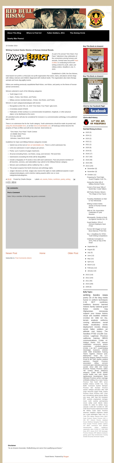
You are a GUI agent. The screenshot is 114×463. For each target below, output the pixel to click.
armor (106, 382)
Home (42, 253)
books (96, 295)
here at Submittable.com (42, 126)
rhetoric (86, 307)
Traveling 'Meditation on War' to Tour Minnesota (97, 200)
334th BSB (87, 352)
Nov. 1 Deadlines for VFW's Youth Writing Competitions (97, 235)
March (89, 265)
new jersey (91, 436)
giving (96, 395)
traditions (87, 304)
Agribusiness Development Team (95, 376)
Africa (97, 380)
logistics (92, 354)
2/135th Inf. (100, 407)
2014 (88, 166)
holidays (86, 342)
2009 (88, 287)
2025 (88, 132)
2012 (88, 278)
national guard (102, 307)
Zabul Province (102, 410)
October (90, 175)
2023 (88, 138)
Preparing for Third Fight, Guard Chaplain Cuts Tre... (97, 178)
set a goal (86, 414)
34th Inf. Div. (101, 318)
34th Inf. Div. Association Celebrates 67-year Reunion (95, 212)
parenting (104, 365)
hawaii (106, 412)
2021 (88, 144)
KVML (101, 391)
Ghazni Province (97, 418)
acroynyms (97, 344)
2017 (88, 157)
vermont (105, 363)
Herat (84, 431)
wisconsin (91, 391)
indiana (91, 384)
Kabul (101, 380)
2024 (88, 135)
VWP (94, 359)
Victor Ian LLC (101, 356)
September (91, 246)
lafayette (105, 425)
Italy (96, 397)
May (89, 259)
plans (92, 429)
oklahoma (104, 370)
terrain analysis (90, 320)
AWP (92, 397)
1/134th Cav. (99, 384)
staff (106, 389)
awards (85, 389)
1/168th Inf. (103, 340)
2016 (88, 160)
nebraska (97, 365)
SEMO (105, 372)
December (91, 168)
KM (100, 397)
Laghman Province (99, 336)
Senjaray (91, 433)
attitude (86, 331)
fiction (50, 179)
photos (105, 344)
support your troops (92, 313)
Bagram (92, 357)
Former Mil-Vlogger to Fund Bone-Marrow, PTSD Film (96, 230)
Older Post (73, 253)
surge (85, 391)
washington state (96, 414)
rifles (102, 389)
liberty (106, 395)
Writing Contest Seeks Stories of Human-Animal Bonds (96, 205)
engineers (100, 412)
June (89, 255)
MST (101, 393)
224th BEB (104, 429)
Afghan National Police (97, 416)
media (105, 298)
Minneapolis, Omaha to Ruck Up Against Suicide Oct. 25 (97, 218)
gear (92, 365)
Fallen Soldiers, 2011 (56, 33)
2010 (88, 284)
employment (97, 399)
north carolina (93, 401)
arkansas (86, 412)
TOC (98, 342)
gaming (85, 434)
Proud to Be (87, 359)
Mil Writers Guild (89, 410)
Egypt (96, 391)
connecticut (94, 425)
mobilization (87, 344)
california (87, 338)
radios (105, 369)
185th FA (105, 414)
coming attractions (91, 322)
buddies (96, 316)
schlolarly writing (89, 380)
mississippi (87, 350)
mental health (88, 374)
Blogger (66, 456)
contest (90, 370)
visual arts (87, 316)
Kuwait (105, 409)
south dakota (97, 403)
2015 (88, 163)
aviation (100, 423)
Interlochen (99, 409)
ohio (84, 397)
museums (96, 350)
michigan (105, 399)
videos (106, 403)
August (90, 249)
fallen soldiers (96, 329)
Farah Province (87, 418)
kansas (101, 395)
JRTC (88, 431)
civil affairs (86, 425)
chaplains (93, 412)
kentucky (86, 357)
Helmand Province (89, 378)
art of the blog (95, 298)
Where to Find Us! (34, 33)
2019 (88, 151)
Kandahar (105, 397)
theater (105, 374)
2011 (88, 281)
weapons (86, 372)
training (96, 338)
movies (97, 327)
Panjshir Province (100, 361)
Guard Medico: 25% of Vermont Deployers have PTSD (96, 224)
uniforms (104, 320)
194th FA (95, 405)
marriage (105, 378)
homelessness (99, 434)
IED (92, 388)
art (41, 179)
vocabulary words (99, 325)
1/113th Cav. (102, 334)
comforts (89, 399)
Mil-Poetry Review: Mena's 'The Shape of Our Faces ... (96, 194)
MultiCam (90, 422)
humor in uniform (90, 300)
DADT (106, 416)
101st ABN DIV (96, 367)
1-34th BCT (93, 407)
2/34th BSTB (96, 372)
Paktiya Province (102, 357)
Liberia (92, 431)
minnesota (103, 311)
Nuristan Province (101, 388)
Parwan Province (96, 369)
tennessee (97, 436)
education (98, 389)
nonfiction (56, 179)
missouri (100, 354)
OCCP (96, 431)
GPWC (101, 405)
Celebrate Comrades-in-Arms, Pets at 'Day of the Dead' (96, 241)
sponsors (86, 361)
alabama (99, 433)
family (92, 307)
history (105, 313)
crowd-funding (103, 348)
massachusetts (87, 427)
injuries (99, 359)
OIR (100, 431)
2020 (88, 147)
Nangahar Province (99, 422)
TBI (84, 370)
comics (86, 336)
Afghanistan (88, 311)
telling (96, 363)
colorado (86, 407)
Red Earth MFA (96, 382)
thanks (93, 342)
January (90, 271)
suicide (85, 367)
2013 (88, 275)
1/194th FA (87, 405)
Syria (84, 423)
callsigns (91, 389)
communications (90, 340)
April (89, 262)
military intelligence (101, 427)
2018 (88, 154)
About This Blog (14, 33)
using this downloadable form (16, 126)
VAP (95, 433)
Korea (106, 405)
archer (99, 378)
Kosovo (85, 422)
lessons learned (100, 304)
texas (88, 397)
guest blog (91, 434)
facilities (85, 384)
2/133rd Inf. (97, 429)
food (100, 425)
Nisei (106, 422)
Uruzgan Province (92, 423)
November (91, 171)
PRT (84, 399)
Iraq (106, 309)
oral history (97, 331)
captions (105, 423)
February (90, 268)
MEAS (105, 338)
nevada (85, 436)
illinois (97, 370)
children (104, 316)
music (85, 401)
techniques (103, 300)
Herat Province (91, 409)
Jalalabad (105, 420)
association (87, 363)
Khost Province (94, 393)
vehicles (105, 350)
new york (98, 374)
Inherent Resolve (96, 420)
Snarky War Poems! (15, 39)
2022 (88, 141)
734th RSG (86, 416)
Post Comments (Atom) (23, 258)
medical (105, 359)
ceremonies (87, 346)
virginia (102, 436)
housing (105, 434)
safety (90, 403)
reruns (85, 403)
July (89, 252)
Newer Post (11, 253)
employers (105, 433)
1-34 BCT (93, 348)
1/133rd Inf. (88, 318)
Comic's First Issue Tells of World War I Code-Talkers (96, 188)
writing (68, 179)
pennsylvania (103, 401)
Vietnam (105, 342)
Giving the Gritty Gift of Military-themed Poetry (95, 183)
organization (86, 429)
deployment (88, 327)
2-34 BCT (89, 302)
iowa (105, 295)
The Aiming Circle (77, 33)
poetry (63, 179)
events (45, 179)
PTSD (93, 334)
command (86, 365)
